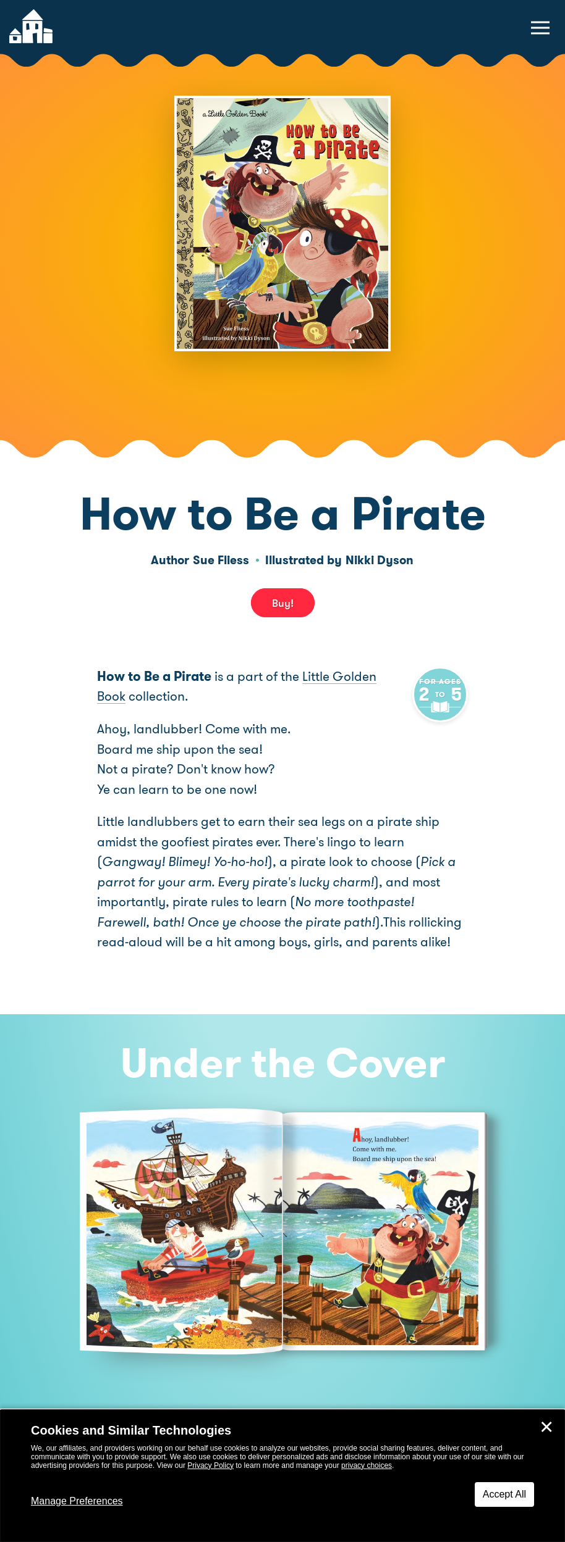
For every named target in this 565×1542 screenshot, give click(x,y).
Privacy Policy (210, 1465)
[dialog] (282, 1476)
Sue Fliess (221, 560)
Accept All (504, 1494)
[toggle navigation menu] (540, 28)
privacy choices (366, 1465)
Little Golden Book (355, 676)
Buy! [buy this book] (283, 603)
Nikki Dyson (380, 560)
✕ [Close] (546, 1427)
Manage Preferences (77, 1501)
